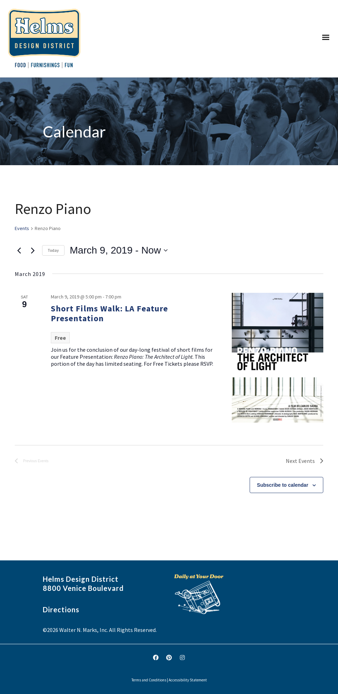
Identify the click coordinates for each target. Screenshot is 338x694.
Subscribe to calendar (282, 485)
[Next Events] (32, 250)
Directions (61, 609)
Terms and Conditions (148, 680)
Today (53, 250)
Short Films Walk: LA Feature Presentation (109, 313)
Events (22, 228)
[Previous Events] (19, 250)
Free (60, 337)
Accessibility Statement (188, 680)
